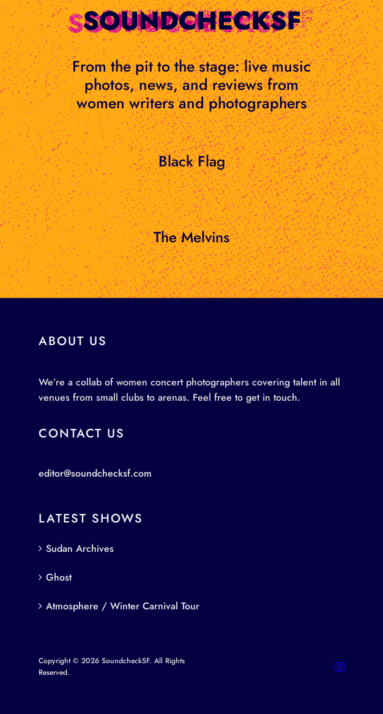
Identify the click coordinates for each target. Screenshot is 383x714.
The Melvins (191, 237)
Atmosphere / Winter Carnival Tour (122, 606)
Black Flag (191, 161)
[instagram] (339, 667)
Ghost (59, 577)
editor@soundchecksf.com (95, 473)
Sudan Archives (80, 548)
